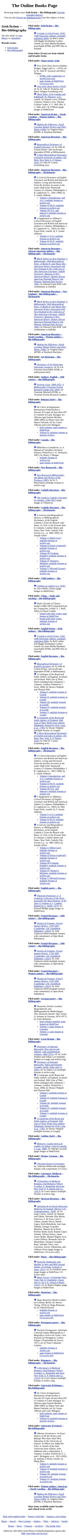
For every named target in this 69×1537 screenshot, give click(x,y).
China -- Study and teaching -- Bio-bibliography (43, 597)
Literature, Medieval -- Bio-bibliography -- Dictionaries (45, 1174)
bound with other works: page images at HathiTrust (53, 614)
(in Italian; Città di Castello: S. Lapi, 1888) (50, 1146)
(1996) (50, 127)
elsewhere (15, 38)
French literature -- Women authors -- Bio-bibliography (45, 972)
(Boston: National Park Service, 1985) (50, 271)
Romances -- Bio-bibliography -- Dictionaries (43, 1361)
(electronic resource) (48, 365)
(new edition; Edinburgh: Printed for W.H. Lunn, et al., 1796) (50, 723)
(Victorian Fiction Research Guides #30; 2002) (49, 387)
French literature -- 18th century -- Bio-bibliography (46, 917)
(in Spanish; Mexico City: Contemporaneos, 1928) (50, 1209)
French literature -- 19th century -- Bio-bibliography (46, 944)
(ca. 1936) (51, 586)
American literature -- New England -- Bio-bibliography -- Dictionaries (47, 294)
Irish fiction (12, 48)
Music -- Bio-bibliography (53, 1257)
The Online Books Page (34, 5)
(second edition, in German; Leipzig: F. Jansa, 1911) (49, 1266)
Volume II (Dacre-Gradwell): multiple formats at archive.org (53, 548)
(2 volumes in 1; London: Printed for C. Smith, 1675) (50, 901)
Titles (45, 1521)
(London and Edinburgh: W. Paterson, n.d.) (49, 95)
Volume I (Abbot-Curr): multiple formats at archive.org (50, 540)
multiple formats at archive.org (48, 458)
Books (11, 1526)
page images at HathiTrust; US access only (52, 82)
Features (28, 1526)
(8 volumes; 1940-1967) (50, 498)
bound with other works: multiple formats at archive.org (51, 621)
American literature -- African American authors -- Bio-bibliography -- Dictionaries (45, 251)
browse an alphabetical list (28, 17)
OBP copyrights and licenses (34, 1533)
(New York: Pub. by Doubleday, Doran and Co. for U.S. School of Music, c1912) (50, 1281)
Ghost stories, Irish (50, 61)
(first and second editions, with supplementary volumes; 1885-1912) (47, 1050)
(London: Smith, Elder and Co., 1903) (48, 1066)
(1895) (49, 477)
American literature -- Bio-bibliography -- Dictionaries (47, 171)
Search (13, 1521)
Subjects (55, 1521)
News (19, 1526)
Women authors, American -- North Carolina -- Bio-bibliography (47, 1487)
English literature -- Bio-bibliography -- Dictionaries (46, 749)
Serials (64, 1521)
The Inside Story (53, 1526)
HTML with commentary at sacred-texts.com (52, 77)
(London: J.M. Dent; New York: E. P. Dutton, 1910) (50, 159)
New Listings (24, 1521)
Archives (39, 1526)
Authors (37, 1521)
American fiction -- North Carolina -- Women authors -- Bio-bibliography (47, 117)
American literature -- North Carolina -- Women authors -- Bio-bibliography (45, 337)
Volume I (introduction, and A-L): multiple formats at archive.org (52, 200)
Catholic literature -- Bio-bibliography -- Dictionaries (47, 508)
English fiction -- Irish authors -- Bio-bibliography (45, 629)
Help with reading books (14, 1516)
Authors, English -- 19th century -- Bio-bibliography (46, 378)
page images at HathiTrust (52, 463)
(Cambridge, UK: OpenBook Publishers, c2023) (48, 927)
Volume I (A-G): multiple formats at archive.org (51, 237)
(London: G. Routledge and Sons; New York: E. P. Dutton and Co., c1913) (49, 1186)
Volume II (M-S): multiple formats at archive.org (52, 206)
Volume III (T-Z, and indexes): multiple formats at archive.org (53, 213)
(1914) (51, 86)
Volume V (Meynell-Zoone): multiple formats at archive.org (53, 571)
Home (4, 1521)
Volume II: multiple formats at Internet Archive (53, 433)
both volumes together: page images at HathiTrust (53, 1022)
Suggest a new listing (56, 1516)
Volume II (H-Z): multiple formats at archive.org (51, 242)
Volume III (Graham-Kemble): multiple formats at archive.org (53, 556)
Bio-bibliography (15, 50)
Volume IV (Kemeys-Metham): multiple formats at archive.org (53, 563)
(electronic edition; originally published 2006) (50, 36)
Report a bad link (36, 1516)
